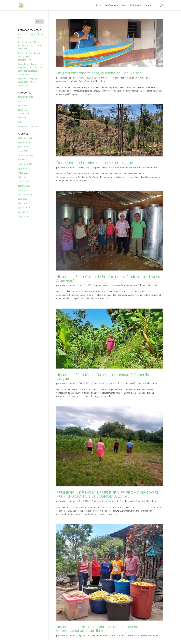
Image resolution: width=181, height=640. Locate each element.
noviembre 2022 (25, 194)
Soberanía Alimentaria (95, 81)
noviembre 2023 (25, 155)
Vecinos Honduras (68, 77)
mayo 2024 (23, 151)
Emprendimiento (101, 77)
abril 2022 (22, 203)
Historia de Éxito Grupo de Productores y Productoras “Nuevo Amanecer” (108, 278)
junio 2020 (23, 212)
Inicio (98, 5)
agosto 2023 (24, 168)
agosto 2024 (24, 142)
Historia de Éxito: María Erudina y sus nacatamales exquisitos (30, 45)
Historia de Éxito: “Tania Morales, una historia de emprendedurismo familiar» (97, 628)
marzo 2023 (23, 181)
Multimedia (135, 5)
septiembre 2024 (26, 138)
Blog (124, 5)
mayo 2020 (23, 216)
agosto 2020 (24, 207)
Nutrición (74, 81)
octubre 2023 (24, 159)
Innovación (132, 77)
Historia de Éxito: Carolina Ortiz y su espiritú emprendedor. (30, 56)
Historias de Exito (118, 77)
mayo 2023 (23, 172)
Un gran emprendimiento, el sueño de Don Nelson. (99, 72)
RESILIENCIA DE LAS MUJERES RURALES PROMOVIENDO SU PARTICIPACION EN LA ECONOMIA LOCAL (108, 494)
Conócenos (110, 5)
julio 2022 (22, 198)
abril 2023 (22, 177)
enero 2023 (23, 190)
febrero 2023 (24, 185)
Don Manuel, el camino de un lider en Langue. (95, 162)
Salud (81, 81)
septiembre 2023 (26, 164)
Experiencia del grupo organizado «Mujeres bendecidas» (28, 82)
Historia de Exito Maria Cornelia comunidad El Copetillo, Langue (103, 376)
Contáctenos (151, 5)
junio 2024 (23, 146)
